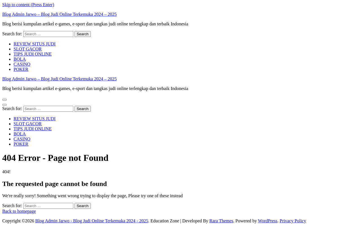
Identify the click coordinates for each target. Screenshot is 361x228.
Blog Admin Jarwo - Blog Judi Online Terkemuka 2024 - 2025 (91, 220)
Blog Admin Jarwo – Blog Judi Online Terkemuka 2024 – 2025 (59, 14)
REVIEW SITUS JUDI (35, 43)
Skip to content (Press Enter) (28, 4)
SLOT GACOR (28, 49)
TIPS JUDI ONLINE (33, 54)
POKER (21, 69)
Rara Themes (221, 220)
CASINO (22, 64)
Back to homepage (19, 211)
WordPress (268, 220)
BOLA (20, 59)
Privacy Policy (293, 220)
